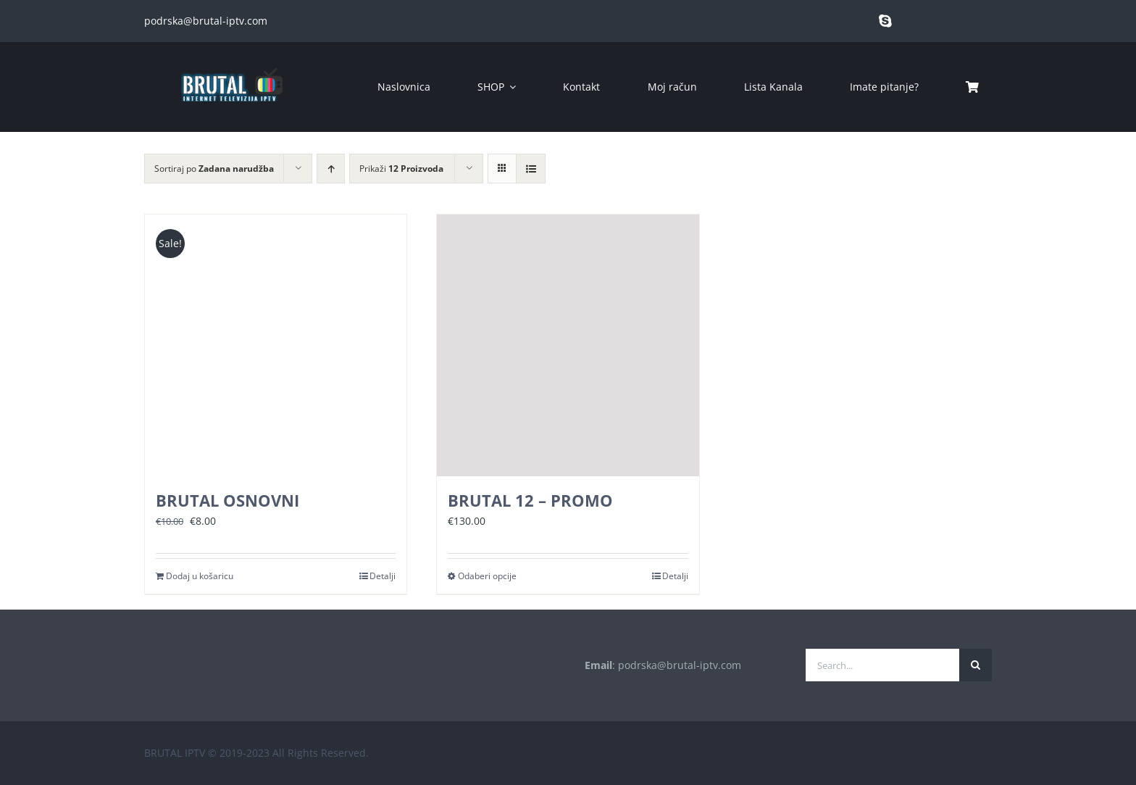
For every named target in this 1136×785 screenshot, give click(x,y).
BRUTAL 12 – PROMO (530, 500)
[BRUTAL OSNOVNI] (275, 345)
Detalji (382, 576)
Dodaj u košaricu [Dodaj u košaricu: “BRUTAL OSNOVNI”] (199, 576)
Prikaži (401, 168)
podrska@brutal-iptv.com (205, 21)
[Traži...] (975, 665)
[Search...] (882, 665)
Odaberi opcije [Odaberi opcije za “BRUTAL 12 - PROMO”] (487, 576)
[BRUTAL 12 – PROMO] (567, 345)
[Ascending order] (331, 168)
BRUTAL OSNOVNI (227, 500)
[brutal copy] (231, 61)
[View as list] (531, 168)
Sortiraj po (214, 168)
